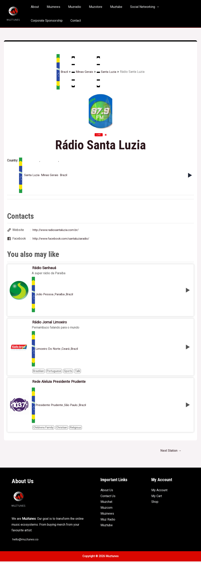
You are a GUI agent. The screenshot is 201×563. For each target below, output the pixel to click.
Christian (61, 428)
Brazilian (38, 372)
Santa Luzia (107, 72)
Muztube (109, 7)
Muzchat (106, 503)
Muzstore (90, 7)
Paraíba (60, 295)
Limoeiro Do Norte (48, 350)
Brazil (62, 72)
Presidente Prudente (50, 406)
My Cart (156, 497)
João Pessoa (45, 295)
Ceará (66, 350)
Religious (75, 428)
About (34, 7)
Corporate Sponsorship (172, 7)
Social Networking (134, 7)
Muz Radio (107, 521)
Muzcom (106, 509)
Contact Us (107, 497)
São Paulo (72, 406)
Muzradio (70, 7)
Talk (77, 372)
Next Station (170, 452)
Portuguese (54, 372)
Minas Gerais (82, 72)
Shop (154, 503)
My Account (159, 492)
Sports (68, 372)
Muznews (51, 7)
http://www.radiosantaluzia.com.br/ (56, 230)
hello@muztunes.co (25, 541)
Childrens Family (43, 428)
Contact (35, 20)
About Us (106, 492)
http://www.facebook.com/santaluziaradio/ (62, 239)
